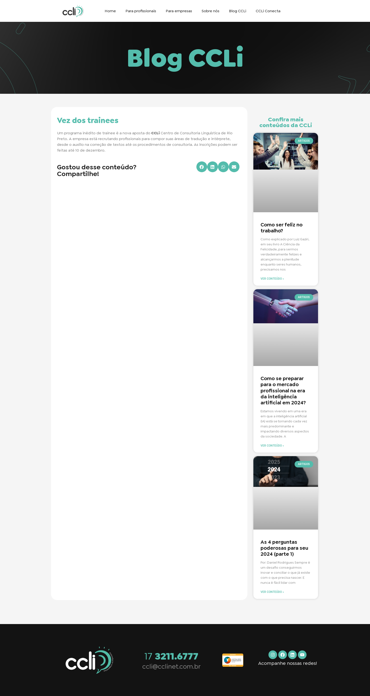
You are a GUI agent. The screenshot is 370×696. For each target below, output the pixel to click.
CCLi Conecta (268, 10)
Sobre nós (210, 10)
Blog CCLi (237, 10)
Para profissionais (140, 10)
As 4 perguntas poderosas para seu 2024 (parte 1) (284, 548)
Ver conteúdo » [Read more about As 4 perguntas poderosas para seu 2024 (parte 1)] (272, 592)
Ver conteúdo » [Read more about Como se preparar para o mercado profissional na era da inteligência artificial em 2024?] (272, 445)
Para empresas (179, 10)
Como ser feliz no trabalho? (281, 227)
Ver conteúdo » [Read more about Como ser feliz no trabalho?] (272, 278)
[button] (201, 166)
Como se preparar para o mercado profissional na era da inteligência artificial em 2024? (283, 390)
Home (110, 10)
